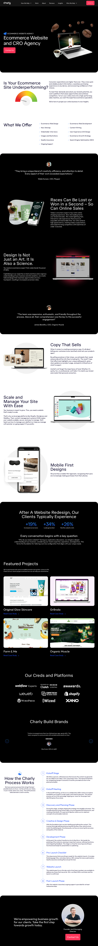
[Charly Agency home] (7, 3)
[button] (26, 3)
